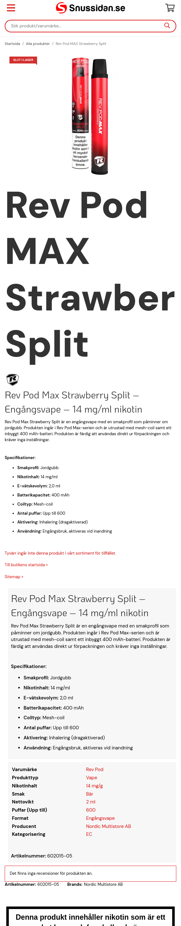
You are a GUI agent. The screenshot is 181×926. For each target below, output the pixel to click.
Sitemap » (14, 576)
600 (91, 810)
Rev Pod (94, 769)
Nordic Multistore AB (108, 826)
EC (89, 834)
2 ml (90, 802)
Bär (89, 794)
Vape (91, 778)
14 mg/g (94, 786)
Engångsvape (100, 818)
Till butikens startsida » (26, 564)
